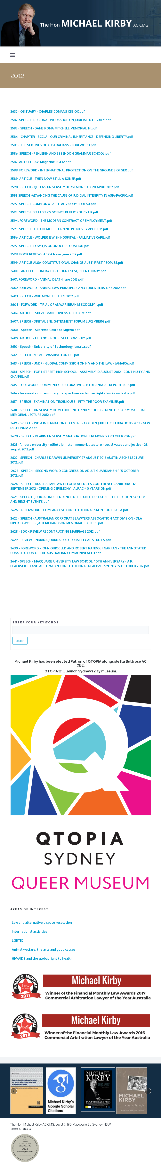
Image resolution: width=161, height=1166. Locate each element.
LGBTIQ (17, 940)
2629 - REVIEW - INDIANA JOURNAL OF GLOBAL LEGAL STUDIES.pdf (60, 540)
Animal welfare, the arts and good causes (43, 949)
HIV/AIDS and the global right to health (42, 958)
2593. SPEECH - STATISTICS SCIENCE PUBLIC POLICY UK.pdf (54, 212)
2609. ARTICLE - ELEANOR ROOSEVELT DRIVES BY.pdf (50, 338)
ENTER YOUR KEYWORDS (35, 622)
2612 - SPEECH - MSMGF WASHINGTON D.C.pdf (44, 355)
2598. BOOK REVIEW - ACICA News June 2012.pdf (46, 254)
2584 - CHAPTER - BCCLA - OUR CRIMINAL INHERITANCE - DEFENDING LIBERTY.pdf (71, 137)
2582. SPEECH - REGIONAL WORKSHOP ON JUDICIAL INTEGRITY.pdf (60, 120)
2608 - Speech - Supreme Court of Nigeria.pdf (45, 330)
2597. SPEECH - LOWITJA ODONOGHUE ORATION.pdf (50, 246)
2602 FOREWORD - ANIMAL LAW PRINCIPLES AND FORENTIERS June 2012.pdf (68, 288)
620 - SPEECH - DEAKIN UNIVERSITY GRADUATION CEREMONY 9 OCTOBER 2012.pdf (74, 436)
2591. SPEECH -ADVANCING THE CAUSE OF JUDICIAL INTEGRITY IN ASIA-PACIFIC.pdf (71, 195)
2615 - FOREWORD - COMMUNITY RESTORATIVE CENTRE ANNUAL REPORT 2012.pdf (72, 385)
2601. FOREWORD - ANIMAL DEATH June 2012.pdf (47, 279)
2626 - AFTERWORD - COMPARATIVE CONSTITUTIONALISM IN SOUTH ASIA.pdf (69, 510)
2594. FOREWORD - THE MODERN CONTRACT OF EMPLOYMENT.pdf (61, 221)
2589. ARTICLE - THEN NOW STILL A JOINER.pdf (45, 179)
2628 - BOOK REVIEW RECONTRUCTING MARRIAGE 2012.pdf (55, 531)
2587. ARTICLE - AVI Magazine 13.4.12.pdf (40, 162)
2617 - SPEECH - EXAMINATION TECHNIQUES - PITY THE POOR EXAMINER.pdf (67, 402)
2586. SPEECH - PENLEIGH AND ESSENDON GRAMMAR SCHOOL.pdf (60, 153)
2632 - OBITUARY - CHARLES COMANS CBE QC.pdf (47, 111)
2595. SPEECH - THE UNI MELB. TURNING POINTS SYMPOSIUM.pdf (59, 229)
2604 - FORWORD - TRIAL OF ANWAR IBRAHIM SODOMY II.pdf (56, 305)
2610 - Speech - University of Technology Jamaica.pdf (50, 347)
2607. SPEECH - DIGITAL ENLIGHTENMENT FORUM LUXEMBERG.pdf (60, 321)
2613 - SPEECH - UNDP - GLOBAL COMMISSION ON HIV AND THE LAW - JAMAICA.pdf (72, 363)
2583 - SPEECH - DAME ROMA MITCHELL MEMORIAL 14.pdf (53, 128)
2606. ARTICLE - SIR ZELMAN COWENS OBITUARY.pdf (50, 313)
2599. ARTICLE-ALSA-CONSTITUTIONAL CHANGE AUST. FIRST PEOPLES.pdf (66, 263)
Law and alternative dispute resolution (42, 922)
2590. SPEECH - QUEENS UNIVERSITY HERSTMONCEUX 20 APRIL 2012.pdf (64, 187)
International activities (29, 931)
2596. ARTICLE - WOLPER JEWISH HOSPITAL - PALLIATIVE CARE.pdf (60, 237)
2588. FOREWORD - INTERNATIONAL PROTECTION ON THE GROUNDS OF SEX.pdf (71, 170)
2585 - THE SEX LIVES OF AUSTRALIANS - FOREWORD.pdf (53, 145)
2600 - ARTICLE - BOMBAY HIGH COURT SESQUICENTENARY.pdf (58, 271)
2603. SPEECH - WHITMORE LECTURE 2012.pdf (44, 296)
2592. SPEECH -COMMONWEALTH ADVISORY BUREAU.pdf (53, 204)
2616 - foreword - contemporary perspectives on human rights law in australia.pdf (72, 393)
